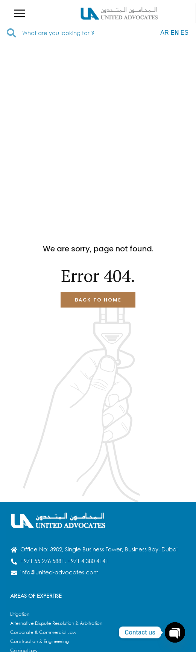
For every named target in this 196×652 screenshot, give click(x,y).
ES (184, 32)
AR (164, 32)
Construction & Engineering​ (39, 641)
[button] (19, 13)
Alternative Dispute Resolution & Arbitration (56, 623)
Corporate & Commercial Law (43, 632)
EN (174, 32)
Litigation (19, 614)
